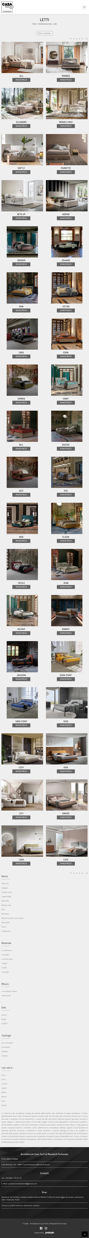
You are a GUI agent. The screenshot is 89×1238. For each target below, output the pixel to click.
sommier (4, 1055)
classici (4, 1015)
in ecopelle (5, 954)
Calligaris (4, 888)
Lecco (3, 1079)
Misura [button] (5, 984)
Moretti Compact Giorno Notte (12, 918)
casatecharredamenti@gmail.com (22, 1183)
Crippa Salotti (6, 896)
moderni (4, 1023)
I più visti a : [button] (7, 1068)
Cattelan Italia (6, 892)
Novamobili (5, 922)
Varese (4, 1105)
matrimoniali (6, 995)
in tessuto (5, 972)
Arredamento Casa (45, 24)
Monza (3, 1096)
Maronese (5, 913)
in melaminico (6, 950)
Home (34, 24)
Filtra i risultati (44, 33)
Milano (3, 1092)
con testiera (5, 1047)
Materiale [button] (6, 943)
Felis (3, 909)
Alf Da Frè (5, 883)
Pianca (3, 926)
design (3, 1019)
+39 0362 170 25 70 (13, 1178)
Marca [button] (4, 876)
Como (3, 1075)
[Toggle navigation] (84, 7)
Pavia (3, 1101)
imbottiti (4, 1051)
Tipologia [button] (6, 1035)
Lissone (4, 1083)
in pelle (4, 967)
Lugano (4, 1088)
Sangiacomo (5, 931)
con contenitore (7, 1042)
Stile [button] (3, 1007)
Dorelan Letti (6, 905)
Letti (55, 24)
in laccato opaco (7, 959)
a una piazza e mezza (9, 991)
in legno (4, 963)
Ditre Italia (5, 901)
